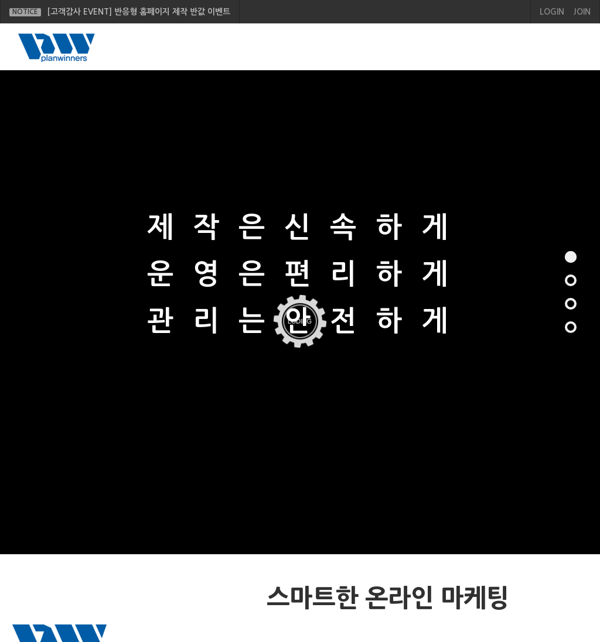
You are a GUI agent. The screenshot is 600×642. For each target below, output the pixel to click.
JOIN (582, 12)
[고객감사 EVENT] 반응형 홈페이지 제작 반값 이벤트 (119, 12)
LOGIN (552, 12)
